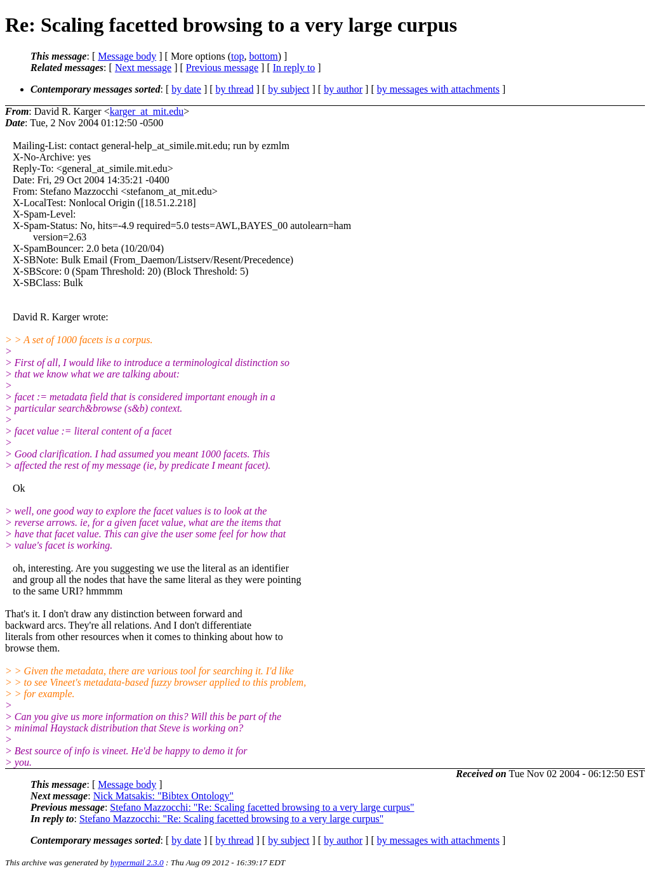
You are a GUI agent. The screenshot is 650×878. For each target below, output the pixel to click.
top (237, 56)
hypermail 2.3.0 (137, 862)
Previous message (222, 67)
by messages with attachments (438, 89)
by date (186, 89)
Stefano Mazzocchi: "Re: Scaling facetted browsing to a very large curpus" (262, 807)
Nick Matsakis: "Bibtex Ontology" (163, 795)
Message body (127, 56)
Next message (143, 67)
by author (343, 89)
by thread (235, 89)
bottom (263, 56)
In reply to (294, 67)
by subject (288, 89)
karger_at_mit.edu (147, 111)
